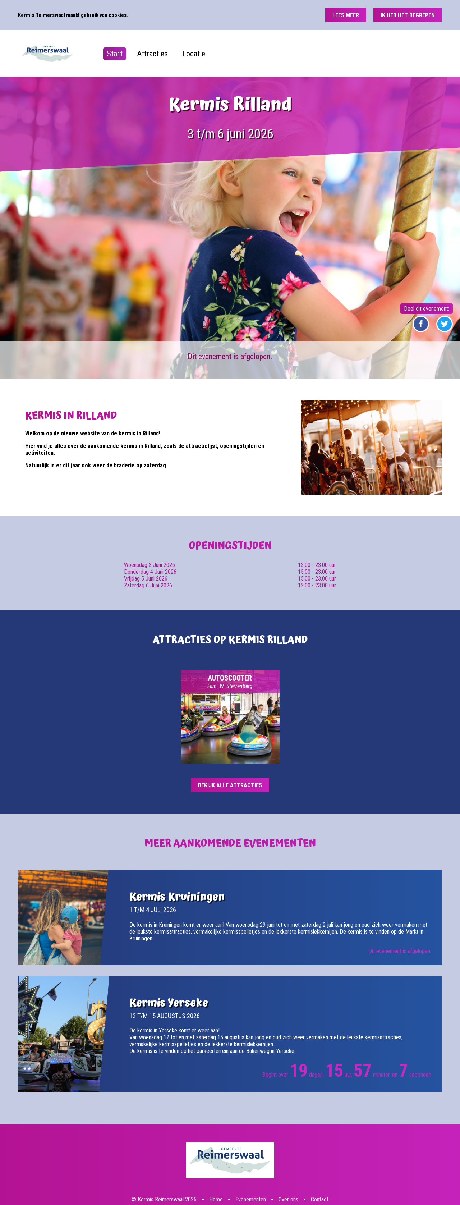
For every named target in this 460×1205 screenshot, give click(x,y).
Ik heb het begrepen (408, 15)
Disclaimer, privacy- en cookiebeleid (180, 1184)
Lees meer (345, 15)
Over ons (288, 1171)
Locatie (193, 53)
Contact (319, 1171)
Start (115, 53)
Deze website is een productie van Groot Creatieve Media (262, 1184)
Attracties (152, 53)
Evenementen (250, 1171)
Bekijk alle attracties (230, 785)
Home (216, 1171)
